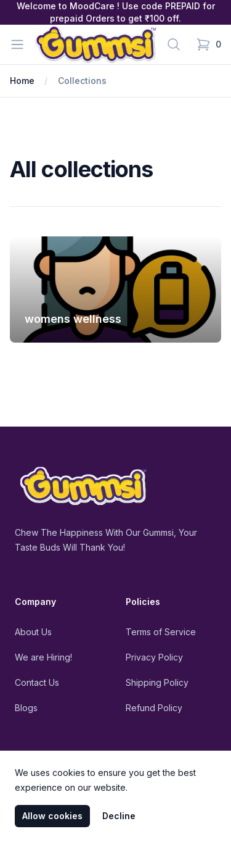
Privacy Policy (154, 657)
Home (22, 80)
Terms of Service (161, 632)
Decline (119, 816)
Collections (82, 80)
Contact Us (37, 682)
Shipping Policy (157, 682)
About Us (33, 632)
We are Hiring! (43, 657)
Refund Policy (154, 707)
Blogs (26, 707)
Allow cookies (52, 816)
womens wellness (73, 318)
